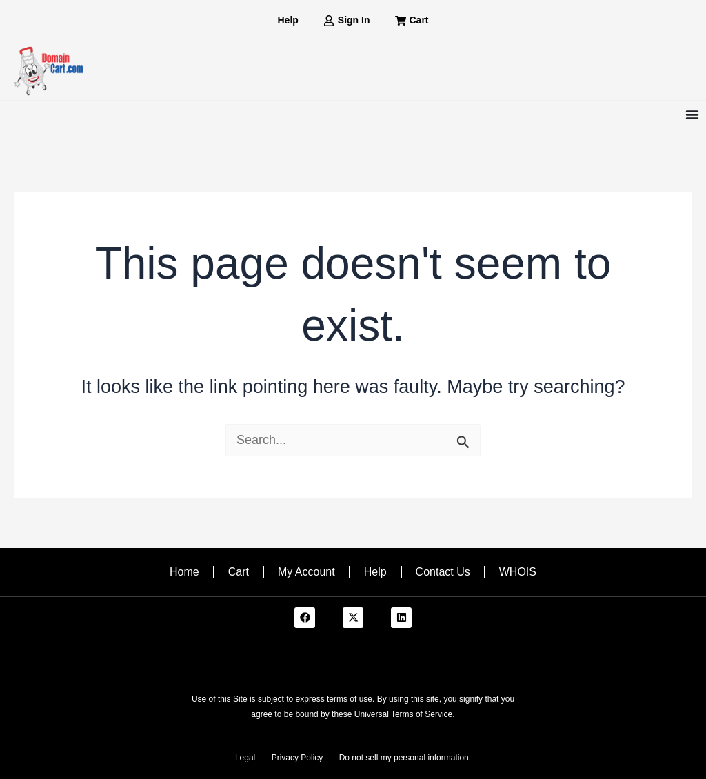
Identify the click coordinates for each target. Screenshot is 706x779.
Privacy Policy (297, 757)
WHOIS (517, 572)
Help (375, 572)
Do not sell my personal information (404, 757)
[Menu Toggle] (692, 114)
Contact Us (443, 572)
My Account (306, 572)
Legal (245, 757)
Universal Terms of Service (403, 714)
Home (184, 572)
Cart (238, 572)
